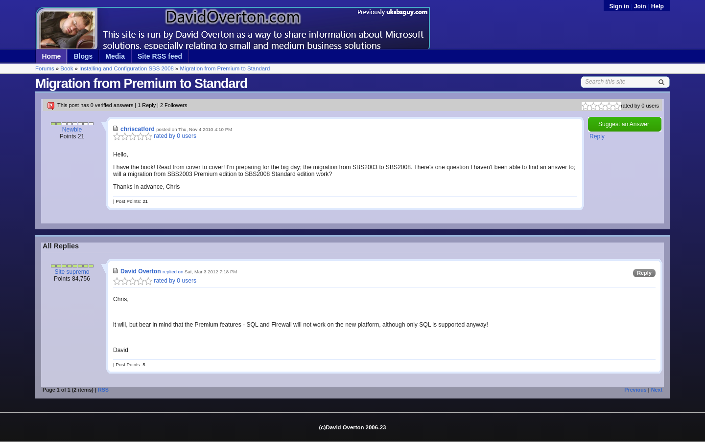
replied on (173, 271)
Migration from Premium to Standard (225, 68)
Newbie (72, 129)
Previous (635, 390)
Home (51, 56)
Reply (597, 136)
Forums (44, 68)
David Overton (140, 271)
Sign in (620, 6)
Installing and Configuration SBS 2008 (126, 68)
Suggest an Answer (623, 124)
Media (115, 56)
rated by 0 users (154, 136)
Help (657, 6)
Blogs (83, 56)
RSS (103, 390)
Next (656, 390)
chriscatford (137, 129)
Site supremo (71, 271)
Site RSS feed (160, 56)
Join (640, 6)
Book (66, 68)
